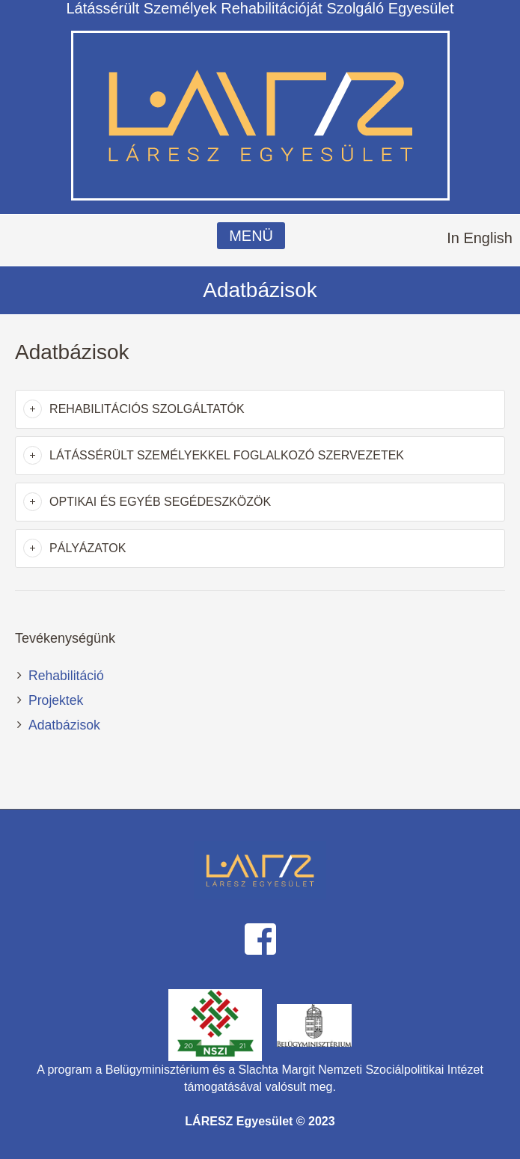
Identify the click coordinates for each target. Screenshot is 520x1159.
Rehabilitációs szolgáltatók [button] (147, 409)
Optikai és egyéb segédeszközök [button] (160, 501)
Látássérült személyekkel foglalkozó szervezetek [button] (226, 455)
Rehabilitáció (66, 675)
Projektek (55, 700)
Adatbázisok (64, 725)
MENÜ (251, 235)
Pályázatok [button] (87, 548)
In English (480, 238)
